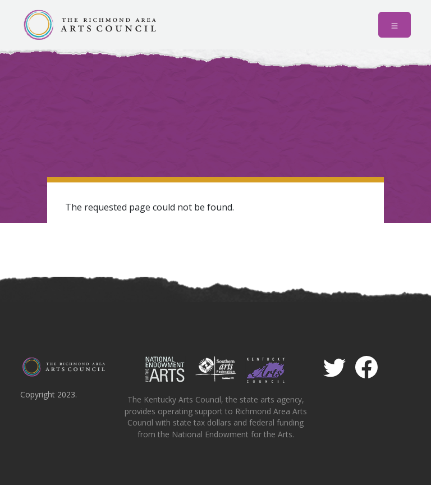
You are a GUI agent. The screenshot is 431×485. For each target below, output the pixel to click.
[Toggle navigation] (394, 25)
